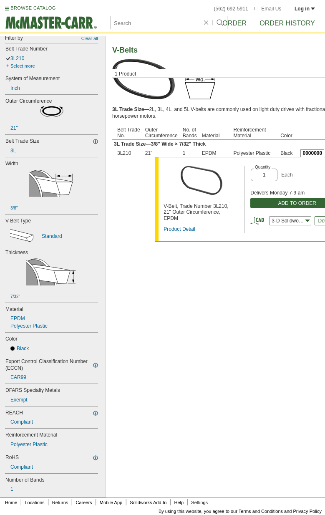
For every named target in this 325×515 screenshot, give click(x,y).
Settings (199, 502)
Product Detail (179, 229)
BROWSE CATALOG (32, 7)
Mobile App (111, 502)
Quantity (262, 167)
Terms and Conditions (261, 511)
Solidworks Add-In (148, 502)
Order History (287, 23)
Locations (35, 502)
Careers (84, 502)
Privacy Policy (307, 511)
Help (179, 502)
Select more (22, 65)
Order (234, 23)
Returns (60, 502)
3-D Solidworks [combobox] (291, 221)
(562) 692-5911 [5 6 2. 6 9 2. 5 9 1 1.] (231, 9)
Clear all (89, 38)
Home (11, 502)
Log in (305, 9)
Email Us (271, 9)
